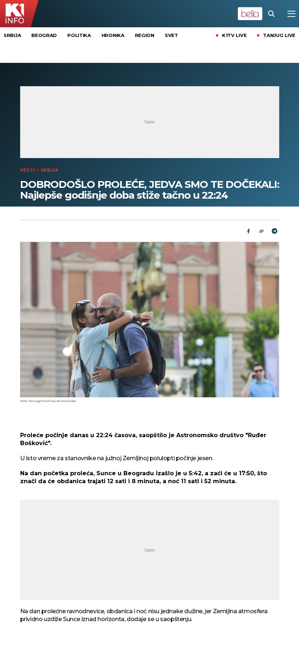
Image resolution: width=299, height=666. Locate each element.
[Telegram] (274, 231)
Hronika (112, 35)
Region (144, 35)
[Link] (261, 231)
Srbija (12, 35)
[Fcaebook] (248, 231)
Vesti (27, 170)
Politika (79, 35)
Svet (171, 35)
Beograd (44, 35)
